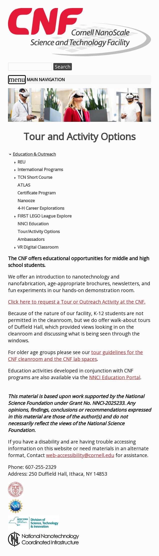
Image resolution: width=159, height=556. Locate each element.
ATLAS (24, 185)
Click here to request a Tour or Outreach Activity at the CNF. (76, 301)
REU (22, 162)
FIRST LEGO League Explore (45, 216)
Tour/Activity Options (39, 231)
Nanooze (26, 200)
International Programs (40, 169)
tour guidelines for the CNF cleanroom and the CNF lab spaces (75, 355)
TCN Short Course (35, 177)
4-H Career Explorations (41, 208)
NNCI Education (33, 224)
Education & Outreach (34, 154)
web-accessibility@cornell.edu (80, 455)
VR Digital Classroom (38, 247)
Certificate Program (37, 193)
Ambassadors (31, 239)
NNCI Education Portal (114, 377)
